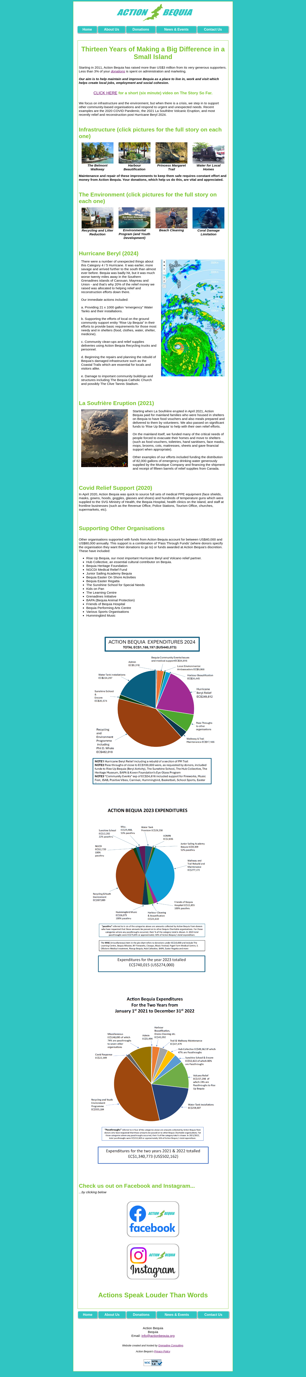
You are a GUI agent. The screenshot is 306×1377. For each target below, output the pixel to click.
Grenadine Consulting (170, 1345)
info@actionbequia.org (158, 1335)
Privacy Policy (162, 1351)
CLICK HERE (105, 93)
